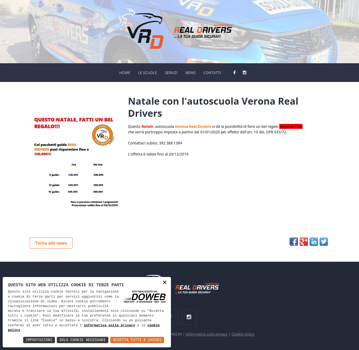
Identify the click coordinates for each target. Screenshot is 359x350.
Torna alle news (51, 243)
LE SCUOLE (147, 72)
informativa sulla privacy (109, 325)
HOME (124, 72)
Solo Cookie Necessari (82, 339)
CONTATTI (212, 72)
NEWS (190, 72)
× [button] (164, 283)
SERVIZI (171, 72)
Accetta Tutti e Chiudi (137, 339)
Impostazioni (39, 339)
